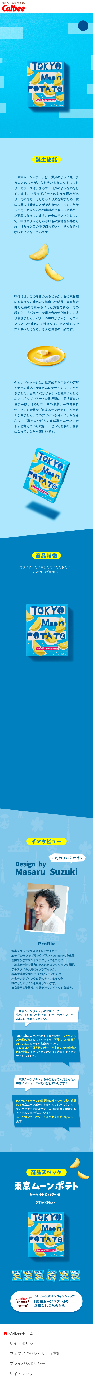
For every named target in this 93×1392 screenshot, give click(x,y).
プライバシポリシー (27, 1364)
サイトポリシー (23, 1344)
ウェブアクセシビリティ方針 (35, 1354)
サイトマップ (21, 1374)
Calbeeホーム (21, 1334)
